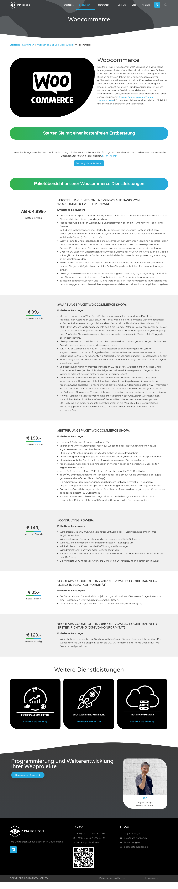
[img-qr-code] (83, 857)
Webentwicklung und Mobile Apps (54, 44)
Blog (134, 5)
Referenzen (105, 5)
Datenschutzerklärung (112, 878)
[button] (165, 5)
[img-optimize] (88, 701)
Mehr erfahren (109, 155)
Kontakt (146, 5)
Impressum (151, 878)
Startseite (69, 5)
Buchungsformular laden (89, 163)
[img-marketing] (35, 701)
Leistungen (86, 5)
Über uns (122, 5)
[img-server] (142, 701)
